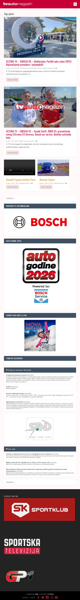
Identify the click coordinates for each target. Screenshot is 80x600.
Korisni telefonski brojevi (15, 393)
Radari (8, 387)
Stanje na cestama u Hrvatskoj (19, 370)
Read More (12, 80)
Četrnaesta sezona (25, 68)
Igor (9, 68)
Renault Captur (47, 180)
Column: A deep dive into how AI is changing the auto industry (29, 454)
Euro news (12, 449)
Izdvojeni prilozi (24, 183)
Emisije (34, 68)
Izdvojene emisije (42, 68)
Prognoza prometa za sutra (16, 375)
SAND (36, 594)
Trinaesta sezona (29, 141)
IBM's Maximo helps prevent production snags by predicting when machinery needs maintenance (36, 470)
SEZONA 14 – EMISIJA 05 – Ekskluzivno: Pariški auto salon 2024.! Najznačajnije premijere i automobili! (39, 62)
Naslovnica (25, 597)
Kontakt (32, 597)
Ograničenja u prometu (14, 402)
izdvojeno (50, 68)
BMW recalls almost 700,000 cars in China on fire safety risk (27, 462)
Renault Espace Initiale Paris (20, 180)
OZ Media (51, 594)
